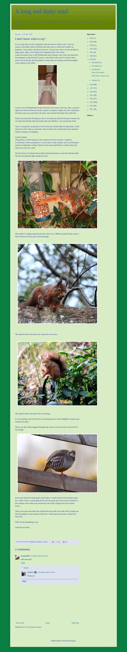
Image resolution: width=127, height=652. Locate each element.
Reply (23, 563)
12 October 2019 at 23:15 (39, 556)
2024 (92, 42)
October (95, 69)
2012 (92, 106)
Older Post (75, 623)
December (95, 62)
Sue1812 (30, 572)
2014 (92, 99)
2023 (92, 45)
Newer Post (20, 623)
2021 (92, 52)
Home (48, 623)
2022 (92, 49)
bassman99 (25, 556)
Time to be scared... (98, 72)
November (96, 66)
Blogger (73, 641)
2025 (92, 38)
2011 (92, 109)
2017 (92, 88)
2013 (92, 102)
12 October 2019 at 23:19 (46, 572)
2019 (92, 59)
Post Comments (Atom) (33, 627)
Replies (26, 568)
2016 (92, 92)
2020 (92, 56)
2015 (92, 95)
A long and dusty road (41, 11)
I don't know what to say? (100, 76)
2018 (92, 85)
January (95, 80)
